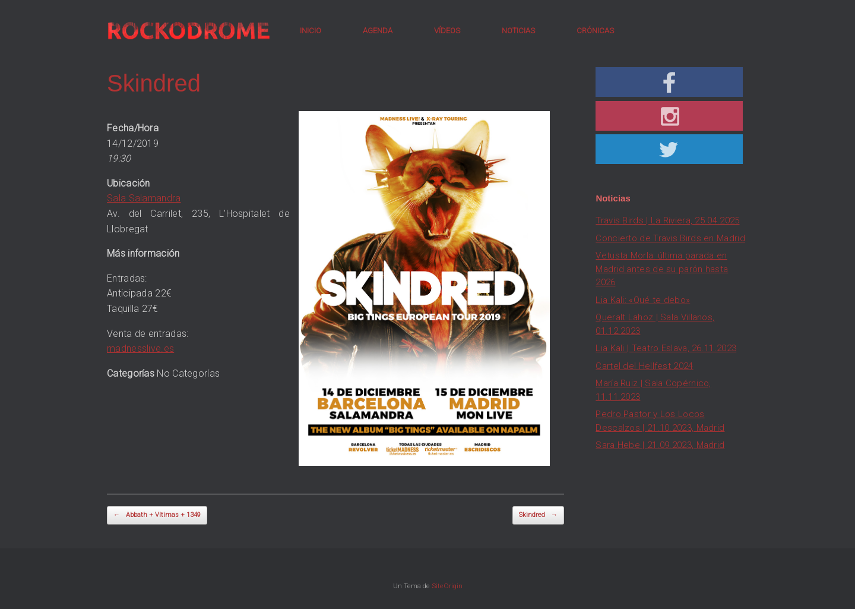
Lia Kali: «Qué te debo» (643, 300)
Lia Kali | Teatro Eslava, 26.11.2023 (666, 348)
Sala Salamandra (144, 198)
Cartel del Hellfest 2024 (644, 366)
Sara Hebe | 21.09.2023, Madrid (660, 445)
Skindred (538, 515)
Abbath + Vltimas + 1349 (157, 515)
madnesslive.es (140, 348)
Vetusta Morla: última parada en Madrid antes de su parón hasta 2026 (662, 269)
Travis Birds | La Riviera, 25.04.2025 (667, 220)
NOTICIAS (518, 30)
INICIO (310, 30)
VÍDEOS (447, 30)
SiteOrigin (447, 586)
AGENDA (377, 30)
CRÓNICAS (595, 30)
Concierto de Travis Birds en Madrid (670, 238)
